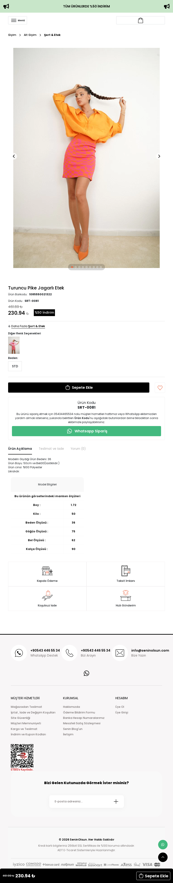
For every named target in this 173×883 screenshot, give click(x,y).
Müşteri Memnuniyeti (26, 723)
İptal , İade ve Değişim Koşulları (33, 712)
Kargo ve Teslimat (24, 729)
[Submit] (116, 801)
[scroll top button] (163, 857)
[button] (72, 267)
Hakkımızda (71, 707)
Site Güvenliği (20, 718)
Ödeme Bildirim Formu (79, 712)
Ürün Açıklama (20, 449)
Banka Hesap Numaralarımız (84, 718)
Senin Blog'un (72, 729)
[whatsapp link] (163, 844)
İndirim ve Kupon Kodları (28, 734)
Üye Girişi (121, 712)
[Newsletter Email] (86, 801)
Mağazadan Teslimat (26, 707)
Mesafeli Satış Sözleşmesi (81, 723)
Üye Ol (119, 707)
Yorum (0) (78, 449)
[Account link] (140, 20)
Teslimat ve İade (51, 449)
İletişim (68, 734)
